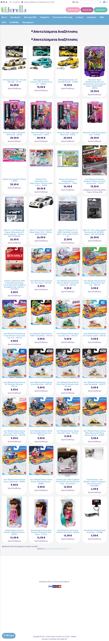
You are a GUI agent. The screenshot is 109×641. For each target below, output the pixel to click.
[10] (66, 549)
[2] (46, 549)
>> (71, 549)
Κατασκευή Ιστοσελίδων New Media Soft (54, 639)
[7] (59, 549)
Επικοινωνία (16, 2)
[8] (61, 549)
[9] (64, 549)
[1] (44, 549)
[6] (56, 549)
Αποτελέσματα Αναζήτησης (55, 31)
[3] (49, 549)
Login (76, 2)
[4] (51, 549)
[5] (54, 549)
